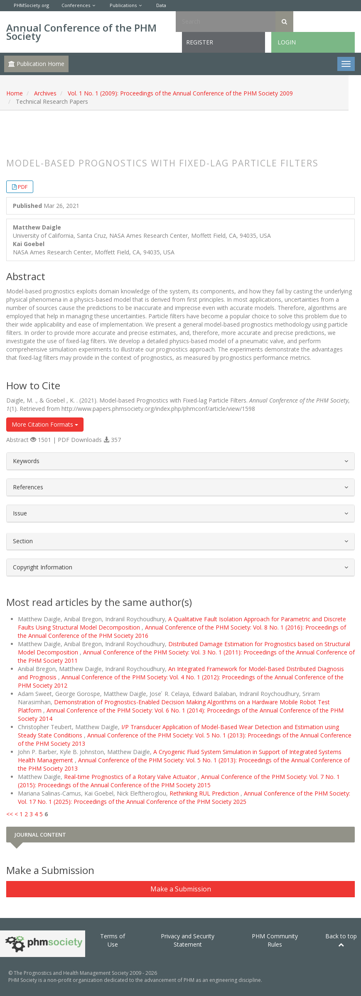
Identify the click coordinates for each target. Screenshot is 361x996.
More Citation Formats (45, 424)
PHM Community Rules (275, 940)
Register (199, 42)
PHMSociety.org (31, 5)
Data (161, 5)
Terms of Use (112, 940)
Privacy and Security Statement (187, 940)
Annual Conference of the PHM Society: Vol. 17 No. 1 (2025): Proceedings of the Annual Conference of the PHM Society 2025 (184, 797)
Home (14, 93)
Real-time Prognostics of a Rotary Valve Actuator (131, 777)
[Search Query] (225, 21)
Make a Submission (180, 888)
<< (9, 814)
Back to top (341, 939)
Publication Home (36, 64)
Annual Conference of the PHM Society (81, 32)
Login (287, 42)
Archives (45, 93)
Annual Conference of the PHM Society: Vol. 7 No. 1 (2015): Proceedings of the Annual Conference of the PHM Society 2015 (179, 781)
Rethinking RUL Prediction (205, 793)
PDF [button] (22, 186)
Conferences (75, 5)
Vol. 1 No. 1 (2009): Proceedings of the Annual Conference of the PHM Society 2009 (180, 93)
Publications (123, 5)
